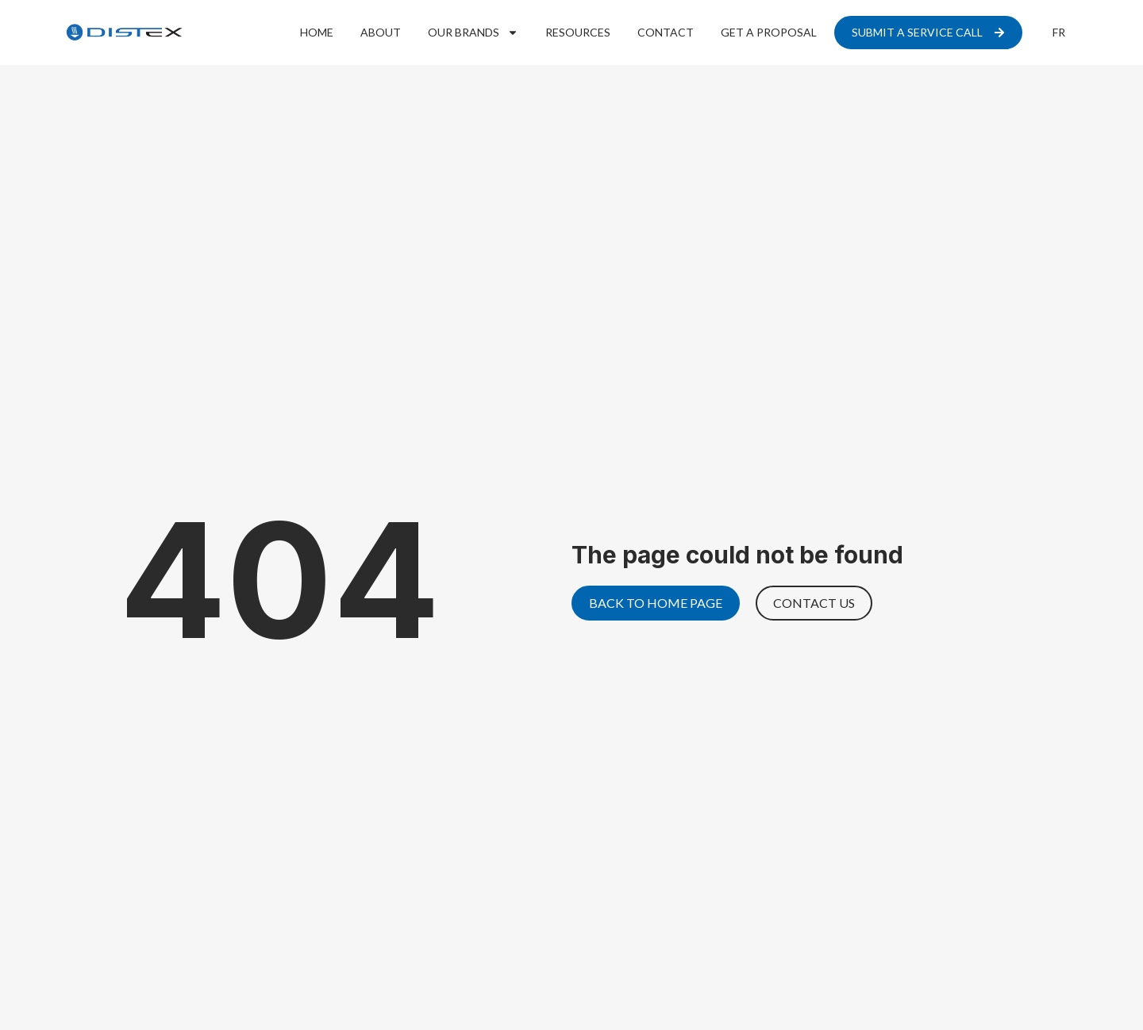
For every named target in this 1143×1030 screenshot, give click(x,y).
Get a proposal (769, 32)
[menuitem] (1059, 32)
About (380, 32)
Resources (577, 32)
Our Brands (473, 32)
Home (316, 32)
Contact (665, 32)
